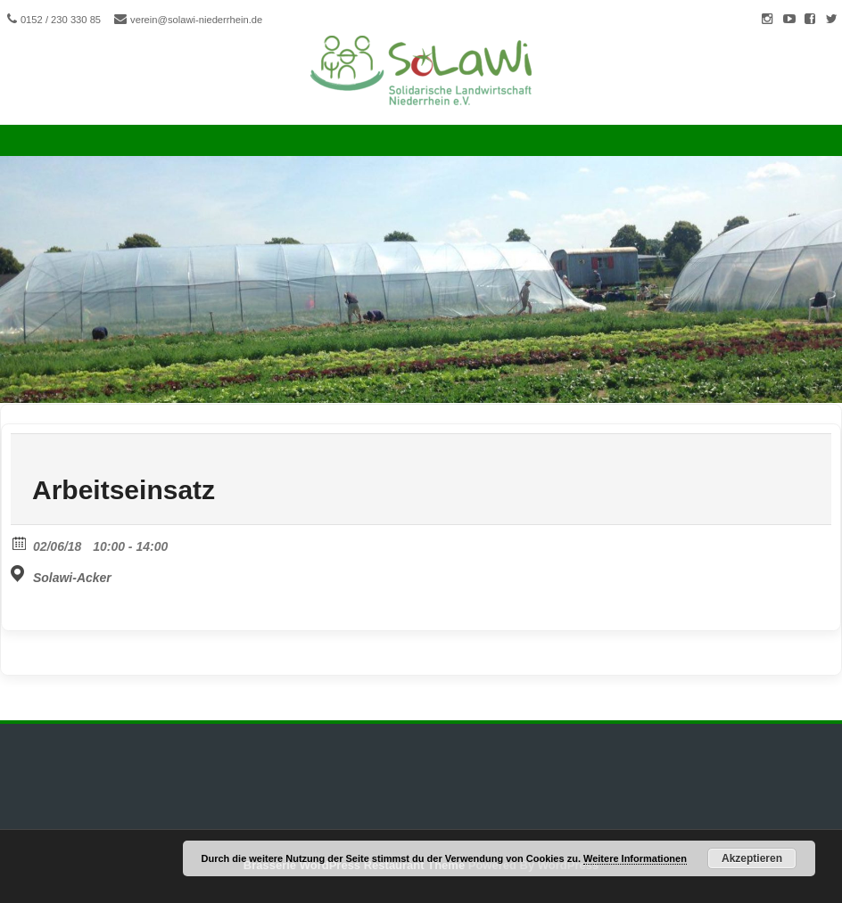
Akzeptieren (752, 858)
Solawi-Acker (72, 578)
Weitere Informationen (635, 858)
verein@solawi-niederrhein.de (196, 19)
